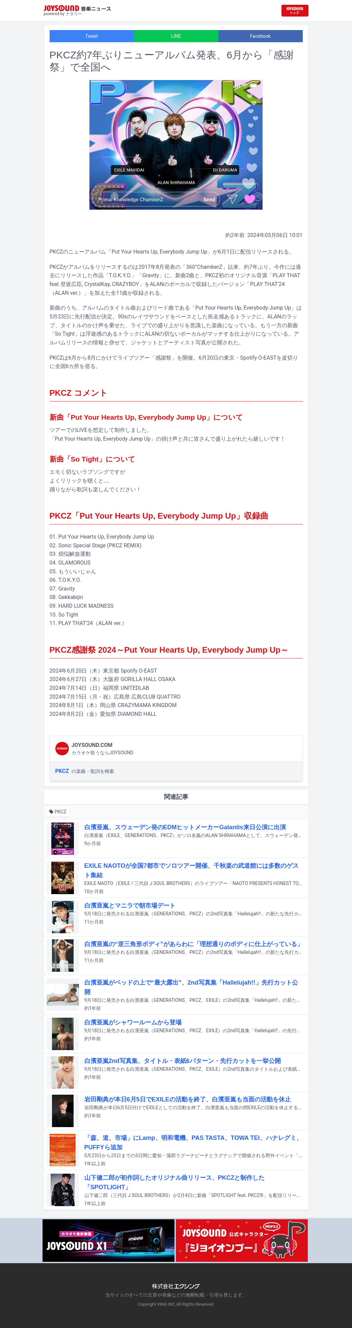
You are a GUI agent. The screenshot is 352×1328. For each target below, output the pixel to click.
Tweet (91, 36)
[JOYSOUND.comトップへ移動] (294, 11)
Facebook (260, 36)
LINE (176, 36)
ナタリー (74, 13)
